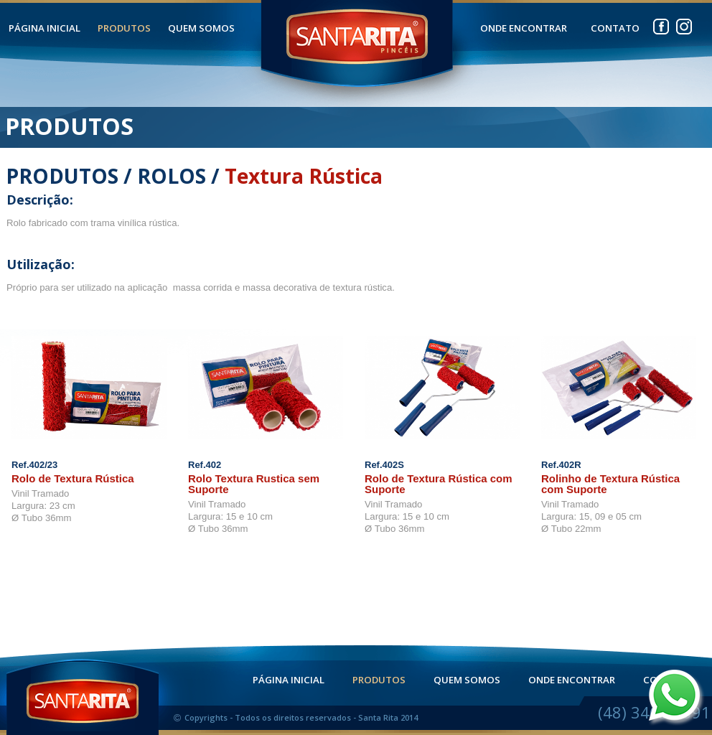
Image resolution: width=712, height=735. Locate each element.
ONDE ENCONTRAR (523, 28)
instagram (684, 23)
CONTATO (615, 28)
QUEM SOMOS (201, 28)
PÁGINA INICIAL (44, 28)
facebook (661, 23)
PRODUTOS (124, 28)
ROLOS (171, 175)
